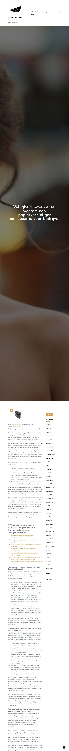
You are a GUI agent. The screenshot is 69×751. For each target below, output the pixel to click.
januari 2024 (49, 528)
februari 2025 (49, 480)
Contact (33, 14)
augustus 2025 (50, 458)
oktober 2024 (49, 495)
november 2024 (50, 491)
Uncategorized (17, 426)
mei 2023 (48, 557)
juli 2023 (48, 550)
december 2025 (50, 443)
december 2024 (50, 487)
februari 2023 (49, 568)
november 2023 (50, 535)
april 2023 (48, 561)
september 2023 (50, 543)
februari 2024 (49, 524)
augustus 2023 (50, 546)
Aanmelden (49, 579)
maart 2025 (49, 476)
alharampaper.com (15, 17)
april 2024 (48, 517)
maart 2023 (49, 565)
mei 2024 (48, 513)
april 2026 (48, 429)
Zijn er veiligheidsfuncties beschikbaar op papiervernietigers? (26, 557)
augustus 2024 (50, 502)
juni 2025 (48, 465)
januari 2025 (49, 484)
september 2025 (50, 454)
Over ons (33, 11)
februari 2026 (49, 436)
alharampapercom (16, 424)
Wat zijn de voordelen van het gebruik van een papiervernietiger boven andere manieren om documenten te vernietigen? (26, 562)
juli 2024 (48, 506)
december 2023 (50, 532)
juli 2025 (48, 462)
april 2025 (48, 473)
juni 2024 (48, 509)
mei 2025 (48, 469)
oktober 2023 (49, 539)
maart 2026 (49, 432)
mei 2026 (48, 425)
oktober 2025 (49, 451)
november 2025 (50, 447)
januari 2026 (49, 440)
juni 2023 (48, 554)
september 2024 (50, 498)
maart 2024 (49, 520)
